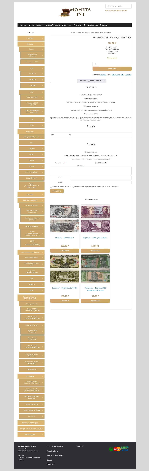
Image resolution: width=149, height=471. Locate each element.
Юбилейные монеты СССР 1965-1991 (32, 111)
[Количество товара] (96, 64)
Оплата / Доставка (53, 25)
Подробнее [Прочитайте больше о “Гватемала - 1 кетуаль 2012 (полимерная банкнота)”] (61, 288)
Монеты (30, 44)
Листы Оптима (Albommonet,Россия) (32, 317)
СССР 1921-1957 (32, 97)
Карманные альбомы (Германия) (31, 397)
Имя (60, 177)
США (31, 68)
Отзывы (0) (100, 81)
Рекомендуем (30, 434)
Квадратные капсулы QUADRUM (32, 219)
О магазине (51, 464)
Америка (86, 32)
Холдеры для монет (31, 226)
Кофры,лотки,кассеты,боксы (31, 429)
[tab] (82, 81)
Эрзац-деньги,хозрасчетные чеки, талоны (31, 185)
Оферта (20, 459)
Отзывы (78, 25)
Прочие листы (31, 369)
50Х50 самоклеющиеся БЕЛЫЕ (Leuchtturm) (32, 233)
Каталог (40, 25)
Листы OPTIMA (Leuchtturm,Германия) (32, 310)
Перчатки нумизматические (32, 271)
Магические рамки (31, 257)
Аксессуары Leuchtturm (30, 252)
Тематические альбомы (32, 410)
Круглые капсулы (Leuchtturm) (32, 211)
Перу (31, 119)
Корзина (105, 25)
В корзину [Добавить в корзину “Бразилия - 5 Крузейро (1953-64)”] (111, 244)
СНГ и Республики (31, 172)
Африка (31, 154)
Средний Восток (31, 178)
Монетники (31, 416)
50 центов (32, 79)
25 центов (32, 73)
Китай (32, 125)
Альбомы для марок (30, 423)
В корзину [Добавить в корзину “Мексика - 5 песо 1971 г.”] (61, 244)
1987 (122, 75)
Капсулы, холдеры (30, 200)
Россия (31, 49)
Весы (31, 290)
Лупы (31, 278)
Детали (91, 81)
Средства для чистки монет (32, 264)
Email (60, 182)
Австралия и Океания (31, 137)
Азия (31, 143)
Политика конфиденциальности (29, 457)
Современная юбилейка (32, 55)
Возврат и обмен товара (55, 455)
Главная (73, 32)
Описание (82, 81)
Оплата (49, 460)
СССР (32, 92)
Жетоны (30, 194)
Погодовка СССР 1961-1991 (32, 104)
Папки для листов (32, 404)
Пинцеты (32, 284)
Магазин (24, 25)
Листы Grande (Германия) (32, 339)
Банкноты (80, 32)
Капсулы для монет (31, 205)
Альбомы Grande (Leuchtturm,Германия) (31, 390)
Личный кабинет (92, 25)
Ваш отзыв (81, 165)
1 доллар (32, 85)
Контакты (67, 25)
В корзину (112, 68)
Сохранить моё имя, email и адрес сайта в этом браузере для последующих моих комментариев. (86, 187)
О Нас (31, 25)
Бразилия (128, 75)
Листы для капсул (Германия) (32, 355)
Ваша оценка (60, 163)
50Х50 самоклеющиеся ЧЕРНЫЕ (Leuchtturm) (32, 243)
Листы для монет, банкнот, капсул (30, 298)
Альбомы (30, 376)
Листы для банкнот (31, 325)
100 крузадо (116, 75)
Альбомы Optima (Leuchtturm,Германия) (31, 382)
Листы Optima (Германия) (32, 331)
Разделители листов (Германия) (32, 362)
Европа (31, 160)
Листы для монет (31, 304)
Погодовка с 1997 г (32, 62)
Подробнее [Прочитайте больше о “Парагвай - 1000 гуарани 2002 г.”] (86, 244)
